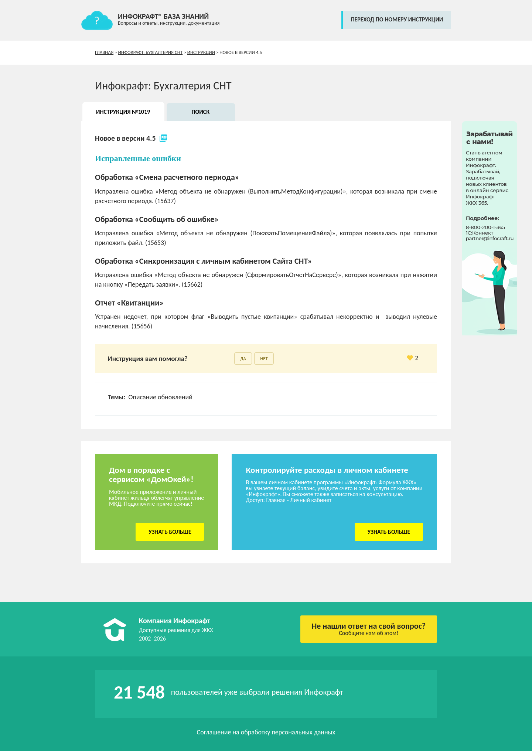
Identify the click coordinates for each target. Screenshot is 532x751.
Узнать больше (170, 531)
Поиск (200, 111)
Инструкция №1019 (123, 111)
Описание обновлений (160, 397)
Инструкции (201, 52)
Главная (104, 52)
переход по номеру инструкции (397, 19)
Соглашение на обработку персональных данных (266, 732)
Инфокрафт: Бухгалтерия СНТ (150, 52)
